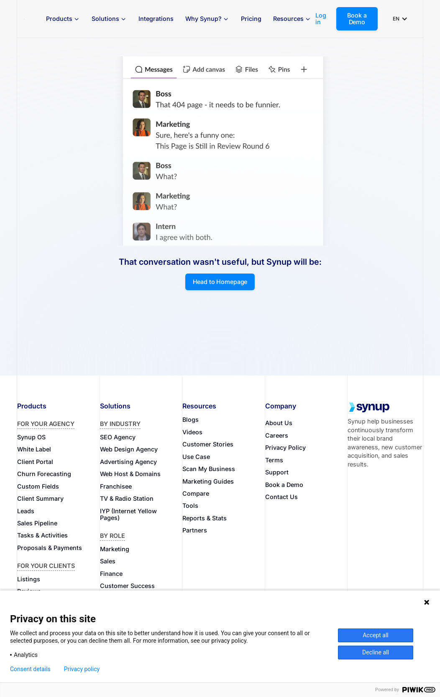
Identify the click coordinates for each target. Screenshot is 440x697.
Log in (320, 18)
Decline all (375, 652)
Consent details (30, 669)
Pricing (251, 18)
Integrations (156, 18)
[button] (63, 19)
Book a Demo (356, 18)
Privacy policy (82, 669)
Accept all (376, 635)
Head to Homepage (220, 281)
